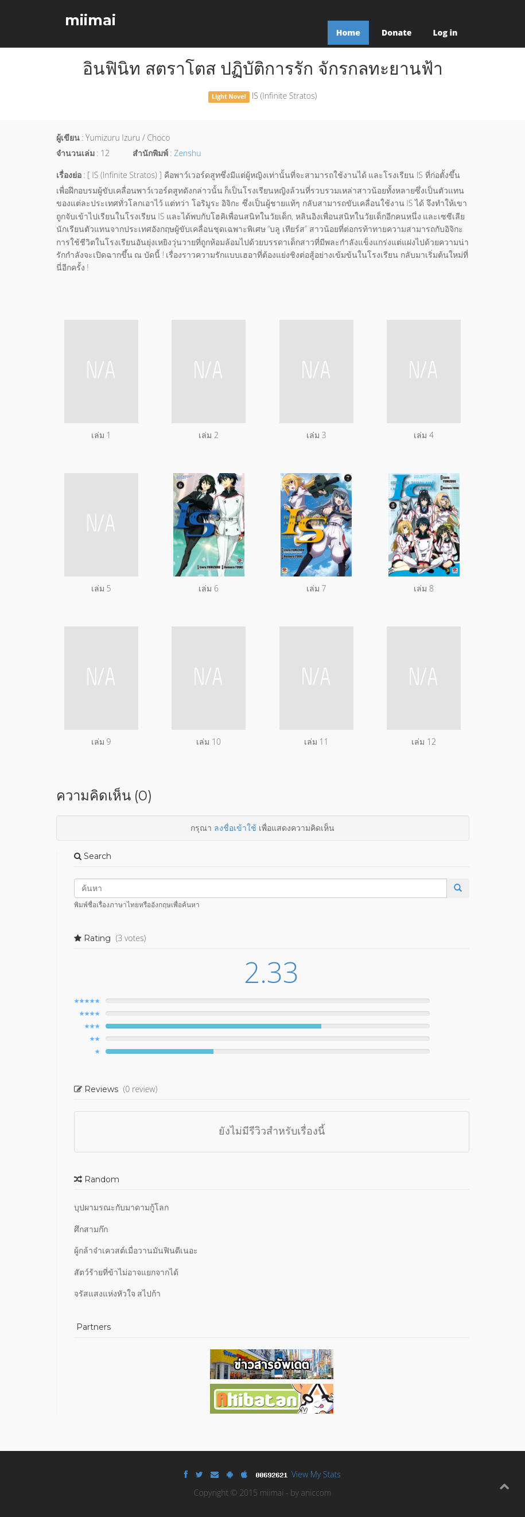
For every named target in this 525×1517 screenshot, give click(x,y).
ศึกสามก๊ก (91, 1229)
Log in (445, 32)
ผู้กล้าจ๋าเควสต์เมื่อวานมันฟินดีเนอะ (136, 1250)
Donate (396, 32)
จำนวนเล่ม (75, 153)
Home (348, 32)
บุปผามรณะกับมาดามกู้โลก (121, 1207)
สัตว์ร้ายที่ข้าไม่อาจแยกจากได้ (126, 1272)
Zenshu (187, 153)
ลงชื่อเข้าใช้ (235, 827)
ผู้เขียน (68, 137)
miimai (90, 20)
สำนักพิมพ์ (150, 153)
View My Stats (316, 1474)
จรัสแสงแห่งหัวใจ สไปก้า (117, 1293)
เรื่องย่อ (68, 174)
